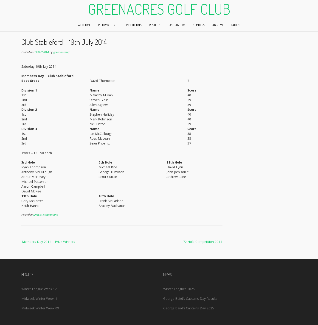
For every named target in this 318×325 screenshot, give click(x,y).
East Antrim (176, 25)
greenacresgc (61, 52)
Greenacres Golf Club (159, 9)
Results (154, 25)
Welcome (84, 25)
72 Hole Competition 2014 (202, 241)
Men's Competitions (45, 215)
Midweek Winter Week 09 (40, 308)
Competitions (132, 25)
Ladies (235, 25)
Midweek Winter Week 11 (40, 298)
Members (198, 25)
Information (106, 25)
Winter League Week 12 (39, 289)
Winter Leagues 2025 (179, 289)
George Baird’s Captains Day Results (190, 298)
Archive (218, 25)
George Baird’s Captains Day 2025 (188, 308)
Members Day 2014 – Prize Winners (48, 241)
